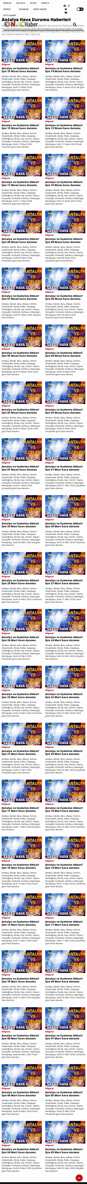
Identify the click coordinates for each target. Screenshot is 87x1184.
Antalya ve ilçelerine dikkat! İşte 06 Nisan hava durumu (64, 297)
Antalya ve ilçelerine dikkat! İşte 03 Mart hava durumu (64, 1151)
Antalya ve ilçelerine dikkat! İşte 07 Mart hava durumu (64, 1037)
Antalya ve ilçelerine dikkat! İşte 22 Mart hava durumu (64, 696)
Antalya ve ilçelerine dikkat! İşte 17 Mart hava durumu (20, 809)
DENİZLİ (7, 9)
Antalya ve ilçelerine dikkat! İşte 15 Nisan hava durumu (20, 70)
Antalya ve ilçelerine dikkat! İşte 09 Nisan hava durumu (20, 240)
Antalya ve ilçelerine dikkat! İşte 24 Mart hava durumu (64, 639)
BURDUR (7, 3)
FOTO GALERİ (9, 15)
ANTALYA (20, 3)
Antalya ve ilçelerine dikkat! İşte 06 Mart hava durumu (20, 1094)
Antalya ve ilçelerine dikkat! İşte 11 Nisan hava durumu (20, 184)
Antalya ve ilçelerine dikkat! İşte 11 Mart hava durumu (64, 923)
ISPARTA (45, 3)
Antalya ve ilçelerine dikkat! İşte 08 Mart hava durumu (20, 1037)
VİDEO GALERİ (39, 9)
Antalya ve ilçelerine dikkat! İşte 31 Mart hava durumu (64, 468)
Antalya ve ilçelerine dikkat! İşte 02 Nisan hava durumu (64, 411)
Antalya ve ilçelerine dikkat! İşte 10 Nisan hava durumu (64, 184)
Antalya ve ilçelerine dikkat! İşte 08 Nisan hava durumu (64, 240)
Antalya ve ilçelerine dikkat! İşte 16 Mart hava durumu (64, 809)
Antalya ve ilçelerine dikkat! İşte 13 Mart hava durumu (20, 923)
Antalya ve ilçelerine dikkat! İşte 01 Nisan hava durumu (20, 468)
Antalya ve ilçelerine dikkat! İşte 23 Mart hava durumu (20, 696)
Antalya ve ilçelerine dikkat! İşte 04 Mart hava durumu (20, 1151)
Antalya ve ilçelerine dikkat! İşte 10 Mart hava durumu (20, 980)
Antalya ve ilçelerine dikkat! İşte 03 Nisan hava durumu (20, 411)
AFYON (33, 3)
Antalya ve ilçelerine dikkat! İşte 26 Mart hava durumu (20, 639)
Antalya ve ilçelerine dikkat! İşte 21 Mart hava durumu (20, 753)
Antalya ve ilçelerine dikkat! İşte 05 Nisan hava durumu (20, 354)
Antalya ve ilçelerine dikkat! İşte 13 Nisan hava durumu (20, 127)
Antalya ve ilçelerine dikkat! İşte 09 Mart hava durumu (64, 980)
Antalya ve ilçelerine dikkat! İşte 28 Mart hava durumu (20, 582)
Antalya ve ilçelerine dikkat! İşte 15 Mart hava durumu (20, 866)
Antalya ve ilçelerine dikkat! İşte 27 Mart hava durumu (64, 582)
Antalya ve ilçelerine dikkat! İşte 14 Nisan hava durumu (64, 70)
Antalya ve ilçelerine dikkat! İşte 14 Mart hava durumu (64, 866)
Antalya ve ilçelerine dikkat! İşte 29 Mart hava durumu (64, 525)
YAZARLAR (23, 9)
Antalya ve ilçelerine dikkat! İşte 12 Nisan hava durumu (64, 127)
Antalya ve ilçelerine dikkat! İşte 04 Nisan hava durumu (64, 354)
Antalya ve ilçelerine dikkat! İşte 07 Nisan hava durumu (20, 297)
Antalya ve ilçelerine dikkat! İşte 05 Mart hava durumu (64, 1094)
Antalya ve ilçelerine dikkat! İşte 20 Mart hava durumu (64, 753)
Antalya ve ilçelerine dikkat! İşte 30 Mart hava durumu (20, 525)
